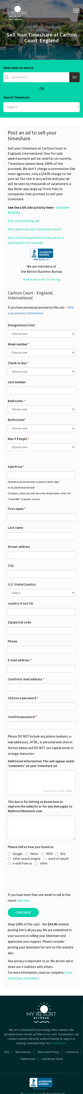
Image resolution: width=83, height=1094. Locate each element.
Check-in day (18, 346)
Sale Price (16, 450)
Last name (15, 510)
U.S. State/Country (22, 567)
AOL (60, 837)
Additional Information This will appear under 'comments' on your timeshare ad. (41, 746)
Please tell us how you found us (31, 830)
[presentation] (32, 862)
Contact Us (72, 1035)
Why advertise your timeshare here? (35, 212)
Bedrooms (16, 384)
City (11, 548)
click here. (24, 883)
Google (15, 837)
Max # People (18, 422)
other (41, 846)
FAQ (6, 1035)
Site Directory (23, 1035)
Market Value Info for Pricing (41, 262)
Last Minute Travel (52, 1042)
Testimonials (27, 1042)
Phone (12, 624)
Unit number (17, 365)
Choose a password (23, 681)
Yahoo (31, 837)
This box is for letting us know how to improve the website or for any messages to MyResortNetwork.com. (40, 789)
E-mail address (20, 643)
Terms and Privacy (48, 1035)
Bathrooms (17, 403)
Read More (59, 1026)
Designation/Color (21, 308)
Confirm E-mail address (26, 662)
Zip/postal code (19, 605)
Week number (19, 327)
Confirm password (22, 700)
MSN (46, 837)
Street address (19, 530)
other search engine (24, 841)
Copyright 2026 (33, 1077)
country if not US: (21, 586)
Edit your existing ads (24, 203)
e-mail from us (20, 846)
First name (17, 492)
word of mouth (56, 841)
